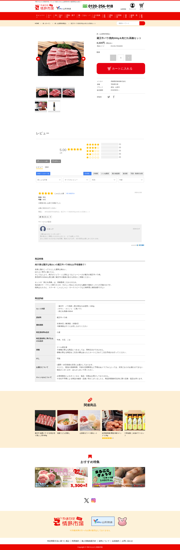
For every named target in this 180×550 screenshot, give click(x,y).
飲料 (104, 16)
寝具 (126, 16)
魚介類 (61, 16)
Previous (38, 59)
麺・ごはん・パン (84, 16)
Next (83, 59)
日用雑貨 (118, 16)
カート (142, 9)
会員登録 (123, 9)
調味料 (111, 16)
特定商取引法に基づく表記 (58, 541)
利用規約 (75, 541)
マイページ (132, 9)
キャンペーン (40, 16)
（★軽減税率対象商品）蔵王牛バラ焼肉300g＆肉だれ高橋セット (66, 212)
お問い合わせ (127, 541)
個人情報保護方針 (89, 541)
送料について (104, 541)
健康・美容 (134, 16)
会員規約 (115, 541)
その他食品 (96, 16)
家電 (142, 16)
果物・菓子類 (70, 16)
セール (49, 16)
